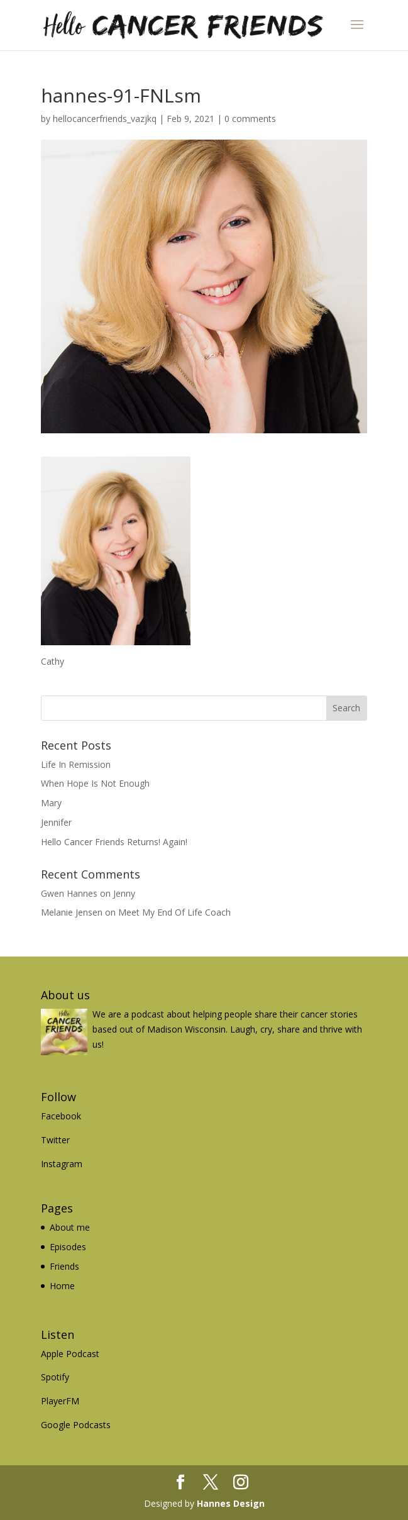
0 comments (250, 119)
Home (62, 1286)
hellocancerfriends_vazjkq (105, 119)
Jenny (124, 893)
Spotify (55, 1377)
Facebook (61, 1116)
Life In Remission (76, 764)
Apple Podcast (70, 1354)
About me (70, 1227)
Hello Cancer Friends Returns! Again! (114, 842)
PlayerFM (60, 1401)
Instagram (61, 1164)
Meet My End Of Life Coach (174, 912)
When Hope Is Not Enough (95, 783)
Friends (64, 1266)
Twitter (55, 1140)
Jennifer (56, 822)
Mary (51, 803)
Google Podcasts (76, 1425)
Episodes (68, 1247)
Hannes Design (231, 1503)
